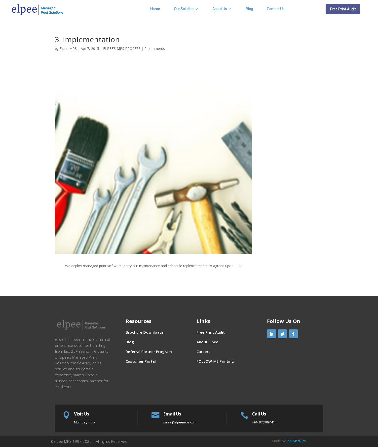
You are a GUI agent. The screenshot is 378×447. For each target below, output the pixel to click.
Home (155, 9)
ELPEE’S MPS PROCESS (122, 48)
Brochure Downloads (145, 332)
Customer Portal (141, 361)
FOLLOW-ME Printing (215, 361)
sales (179, 422)
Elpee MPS (68, 48)
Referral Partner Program (149, 351)
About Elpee (207, 341)
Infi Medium (296, 441)
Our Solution (183, 9)
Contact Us (275, 9)
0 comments (155, 48)
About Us (219, 9)
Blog (249, 9)
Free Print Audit (343, 9)
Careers (203, 351)
